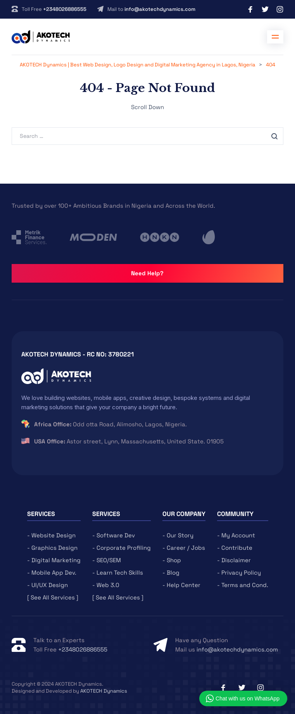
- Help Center (181, 585)
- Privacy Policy (239, 572)
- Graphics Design (52, 547)
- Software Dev (113, 535)
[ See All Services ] (52, 597)
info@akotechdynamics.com (159, 9)
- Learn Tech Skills (117, 572)
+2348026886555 (64, 9)
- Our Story (177, 535)
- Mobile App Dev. (51, 572)
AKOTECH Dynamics (103, 691)
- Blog (170, 572)
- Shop (171, 560)
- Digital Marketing (54, 560)
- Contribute (234, 547)
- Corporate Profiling (121, 547)
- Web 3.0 (105, 585)
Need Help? (147, 273)
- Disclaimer (234, 560)
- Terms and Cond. (242, 585)
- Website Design (51, 535)
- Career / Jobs (183, 547)
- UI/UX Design (47, 585)
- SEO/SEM (106, 560)
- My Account (236, 535)
